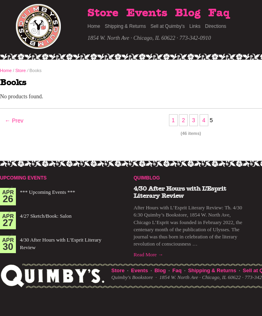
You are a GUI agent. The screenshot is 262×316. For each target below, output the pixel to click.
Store (102, 13)
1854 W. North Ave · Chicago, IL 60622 (131, 38)
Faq (219, 13)
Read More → (148, 254)
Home (93, 26)
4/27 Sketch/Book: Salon (46, 216)
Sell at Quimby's (167, 26)
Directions (215, 26)
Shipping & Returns (125, 26)
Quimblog (147, 178)
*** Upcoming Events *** (47, 192)
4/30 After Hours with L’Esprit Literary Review (180, 192)
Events (146, 13)
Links (194, 26)
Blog (187, 13)
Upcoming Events (23, 178)
